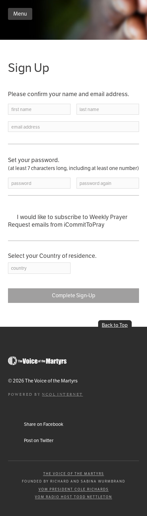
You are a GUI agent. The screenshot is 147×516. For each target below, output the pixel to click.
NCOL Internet (62, 394)
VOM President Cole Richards (74, 489)
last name (89, 109)
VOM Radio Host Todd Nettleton (73, 497)
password (21, 183)
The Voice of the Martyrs (73, 474)
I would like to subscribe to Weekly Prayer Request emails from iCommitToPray (67, 221)
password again (95, 183)
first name (21, 109)
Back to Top (115, 325)
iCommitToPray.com (48, 31)
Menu (20, 13)
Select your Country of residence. (52, 255)
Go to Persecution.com (37, 361)
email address (25, 127)
